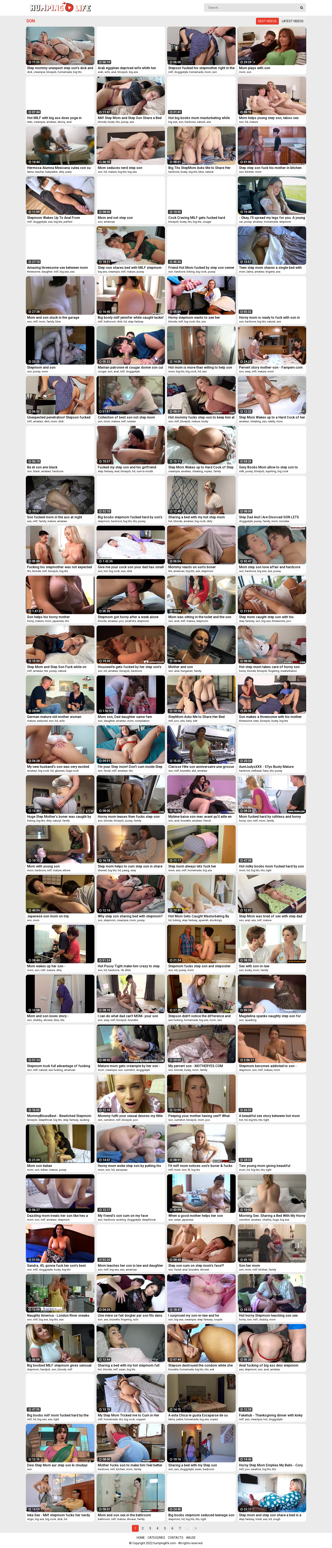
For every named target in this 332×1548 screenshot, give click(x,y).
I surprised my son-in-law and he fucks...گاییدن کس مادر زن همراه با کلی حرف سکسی (201, 1315)
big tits (77, 72)
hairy (189, 720)
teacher (39, 171)
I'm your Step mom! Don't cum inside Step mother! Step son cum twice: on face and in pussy (130, 767)
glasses (60, 770)
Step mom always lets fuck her (192, 866)
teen (29, 122)
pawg (125, 870)
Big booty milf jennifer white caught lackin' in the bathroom (131, 318)
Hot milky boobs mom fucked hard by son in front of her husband (271, 866)
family (50, 321)
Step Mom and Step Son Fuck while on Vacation (56, 667)
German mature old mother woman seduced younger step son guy (54, 717)
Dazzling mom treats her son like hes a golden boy (57, 1216)
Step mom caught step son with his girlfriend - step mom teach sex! (266, 617)
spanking (250, 1020)
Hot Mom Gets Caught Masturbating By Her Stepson (198, 916)
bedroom (208, 1469)
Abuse (191, 1537)
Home (141, 1537)
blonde (102, 122)
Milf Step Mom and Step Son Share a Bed (130, 118)
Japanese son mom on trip (48, 916)
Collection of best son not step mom (126, 417)
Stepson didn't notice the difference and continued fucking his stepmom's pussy (199, 1016)
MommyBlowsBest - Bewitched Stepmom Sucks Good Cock (59, 1116)
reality (271, 421)
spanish (203, 920)
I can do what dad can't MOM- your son (128, 1016)
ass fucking (175, 1020)
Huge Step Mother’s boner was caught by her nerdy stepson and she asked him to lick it (59, 817)
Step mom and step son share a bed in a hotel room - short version (270, 1515)
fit (189, 1169)
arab (100, 72)
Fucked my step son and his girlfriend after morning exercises (127, 467)
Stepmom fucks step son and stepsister (199, 966)
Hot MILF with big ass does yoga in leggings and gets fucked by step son (56, 118)
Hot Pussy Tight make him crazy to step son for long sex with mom (129, 966)
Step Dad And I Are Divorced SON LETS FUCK (269, 517)
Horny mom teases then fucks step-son (129, 817)
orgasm (141, 1419)
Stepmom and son (41, 367)
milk (241, 471)
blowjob (51, 72)
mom (208, 72)
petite (179, 1419)
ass (132, 122)
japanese (58, 621)
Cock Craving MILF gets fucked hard (196, 218)
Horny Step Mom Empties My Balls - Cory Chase (271, 1465)
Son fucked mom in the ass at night (54, 517)
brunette (185, 770)
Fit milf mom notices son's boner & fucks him (200, 1166)
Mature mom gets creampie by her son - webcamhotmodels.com (129, 1066)
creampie (39, 72)
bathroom (110, 321)
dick (29, 72)
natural (201, 122)
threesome (33, 271)
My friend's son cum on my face (123, 1216)
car (241, 221)
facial (107, 770)
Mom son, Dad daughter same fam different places (125, 717)
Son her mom (249, 1266)
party (68, 171)
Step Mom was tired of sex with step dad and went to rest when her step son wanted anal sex (270, 916)
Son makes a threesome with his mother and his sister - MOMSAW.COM (270, 717)
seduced (42, 720)
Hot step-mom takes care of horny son (269, 667)
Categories (156, 1537)
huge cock (72, 770)
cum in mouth (145, 471)
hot (170, 521)
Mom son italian (39, 1166)
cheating (255, 421)
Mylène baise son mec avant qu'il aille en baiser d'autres (200, 817)
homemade (65, 72)
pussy (124, 122)
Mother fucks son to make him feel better (130, 1465)
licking (191, 271)
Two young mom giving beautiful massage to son (264, 1166)
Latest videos (292, 21)
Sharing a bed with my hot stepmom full (128, 1365)
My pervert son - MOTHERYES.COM (195, 1066)
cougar (207, 221)
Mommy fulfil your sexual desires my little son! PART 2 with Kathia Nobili (130, 1116)
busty (111, 122)
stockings (216, 920)
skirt (47, 421)
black (36, 471)
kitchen (249, 171)
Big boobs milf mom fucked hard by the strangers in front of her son (58, 1415)
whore (66, 870)
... (187, 1528)
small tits (130, 621)
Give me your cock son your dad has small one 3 (131, 567)
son (214, 72)
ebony (61, 122)
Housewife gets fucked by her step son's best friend (129, 667)
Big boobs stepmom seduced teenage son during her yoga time (201, 1515)
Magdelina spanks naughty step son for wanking (270, 1016)
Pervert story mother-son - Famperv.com (271, 367)
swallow (256, 1469)
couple (218, 1319)
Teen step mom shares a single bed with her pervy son (270, 268)
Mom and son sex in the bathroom (124, 1515)
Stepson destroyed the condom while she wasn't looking (200, 1365)
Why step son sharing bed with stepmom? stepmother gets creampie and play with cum (130, 916)
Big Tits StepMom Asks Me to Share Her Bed (199, 168)
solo (135, 1319)
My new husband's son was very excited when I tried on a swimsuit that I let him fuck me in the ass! (58, 767)
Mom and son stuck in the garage (53, 318)
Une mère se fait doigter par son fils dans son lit (130, 1315)
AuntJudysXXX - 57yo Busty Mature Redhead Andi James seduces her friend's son (271, 767)
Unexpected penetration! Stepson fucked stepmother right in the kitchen (58, 417)
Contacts (175, 1537)
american (109, 221)
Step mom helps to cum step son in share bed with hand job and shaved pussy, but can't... (130, 866)
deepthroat (45, 1119)
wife (107, 72)
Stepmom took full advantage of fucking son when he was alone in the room (58, 1066)
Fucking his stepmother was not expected (59, 567)
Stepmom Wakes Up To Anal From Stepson (53, 218)
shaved (102, 870)
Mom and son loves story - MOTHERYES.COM (48, 1016)
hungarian (187, 670)
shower (48, 1020)
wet (195, 720)
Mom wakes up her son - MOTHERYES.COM (46, 966)
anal (113, 72)
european (121, 1169)
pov (121, 621)
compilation (142, 720)
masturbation (289, 670)
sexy (247, 371)
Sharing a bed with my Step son (192, 1465)
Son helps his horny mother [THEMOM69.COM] (48, 617)
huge (276, 1219)
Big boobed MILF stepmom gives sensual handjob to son (59, 1365)
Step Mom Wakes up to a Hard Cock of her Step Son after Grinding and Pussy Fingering (272, 417)
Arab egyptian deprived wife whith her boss (127, 68)
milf (170, 72)
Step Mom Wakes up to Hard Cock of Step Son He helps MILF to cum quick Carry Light (201, 467)
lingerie (270, 271)
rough (276, 1519)
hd (246, 122)
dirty (61, 171)
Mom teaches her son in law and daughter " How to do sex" (130, 1266)
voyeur (208, 471)
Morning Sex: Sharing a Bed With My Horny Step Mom (272, 1216)
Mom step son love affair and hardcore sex (269, 567)
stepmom (285, 221)
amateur (51, 122)
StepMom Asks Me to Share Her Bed (196, 717)
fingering (273, 670)
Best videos (267, 21)
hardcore (190, 122)
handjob (45, 1369)
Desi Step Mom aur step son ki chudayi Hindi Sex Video (57, 1465)
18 (121, 970)
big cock (201, 271)
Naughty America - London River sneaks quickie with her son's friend (58, 1315)
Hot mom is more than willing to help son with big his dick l (200, 367)
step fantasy (135, 321)
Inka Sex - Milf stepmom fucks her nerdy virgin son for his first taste (58, 1515)
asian (177, 1219)
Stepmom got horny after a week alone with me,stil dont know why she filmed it (128, 617)
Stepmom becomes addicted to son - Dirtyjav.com (268, 1066)
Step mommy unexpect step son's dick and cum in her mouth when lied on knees (60, 68)
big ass (133, 72)
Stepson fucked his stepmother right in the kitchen (201, 68)
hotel (259, 1519)
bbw (201, 171)
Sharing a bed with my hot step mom (196, 517)
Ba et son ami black (42, 467)
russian (131, 421)
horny (30, 621)
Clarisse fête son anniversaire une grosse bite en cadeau (201, 767)
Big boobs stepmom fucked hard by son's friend (130, 517)
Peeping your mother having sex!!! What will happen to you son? (199, 1116)
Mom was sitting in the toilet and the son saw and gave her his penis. (199, 617)
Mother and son (180, 667)
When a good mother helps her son (195, 1216)
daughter (47, 271)
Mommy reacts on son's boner (192, 567)
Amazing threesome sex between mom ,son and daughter (57, 268)
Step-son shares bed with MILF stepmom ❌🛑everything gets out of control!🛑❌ (130, 268)
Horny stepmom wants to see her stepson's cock (194, 318)
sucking (84, 1119)
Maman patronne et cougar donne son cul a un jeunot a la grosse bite (130, 367)
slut (194, 770)
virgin (30, 1519)
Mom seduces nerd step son (120, 168)
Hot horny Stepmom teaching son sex (268, 1315)
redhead (256, 770)
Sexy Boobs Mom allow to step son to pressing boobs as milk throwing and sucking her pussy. (268, 467)
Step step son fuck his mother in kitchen (270, 168)
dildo (128, 970)
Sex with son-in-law (254, 966)
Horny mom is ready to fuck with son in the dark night (269, 318)
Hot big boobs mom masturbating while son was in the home (199, 118)
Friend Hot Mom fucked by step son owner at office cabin (201, 268)
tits (118, 122)
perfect (68, 221)
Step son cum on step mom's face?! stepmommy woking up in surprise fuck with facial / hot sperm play (199, 1266)
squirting (271, 471)
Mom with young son (43, 866)
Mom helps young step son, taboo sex (269, 118)
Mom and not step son (115, 218)
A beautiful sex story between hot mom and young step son (269, 1116)
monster (284, 521)
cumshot (129, 1070)
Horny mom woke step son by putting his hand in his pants (129, 1166)
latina (30, 171)
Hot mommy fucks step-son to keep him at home (201, 417)
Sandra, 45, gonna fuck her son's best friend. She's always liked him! (56, 1266)
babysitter (51, 171)
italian (44, 1169)
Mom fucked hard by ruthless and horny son (270, 817)
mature (253, 122)
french (207, 820)
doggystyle (181, 72)
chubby (37, 1020)
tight (268, 870)
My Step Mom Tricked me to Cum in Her (128, 1415)
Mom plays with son (254, 68)
